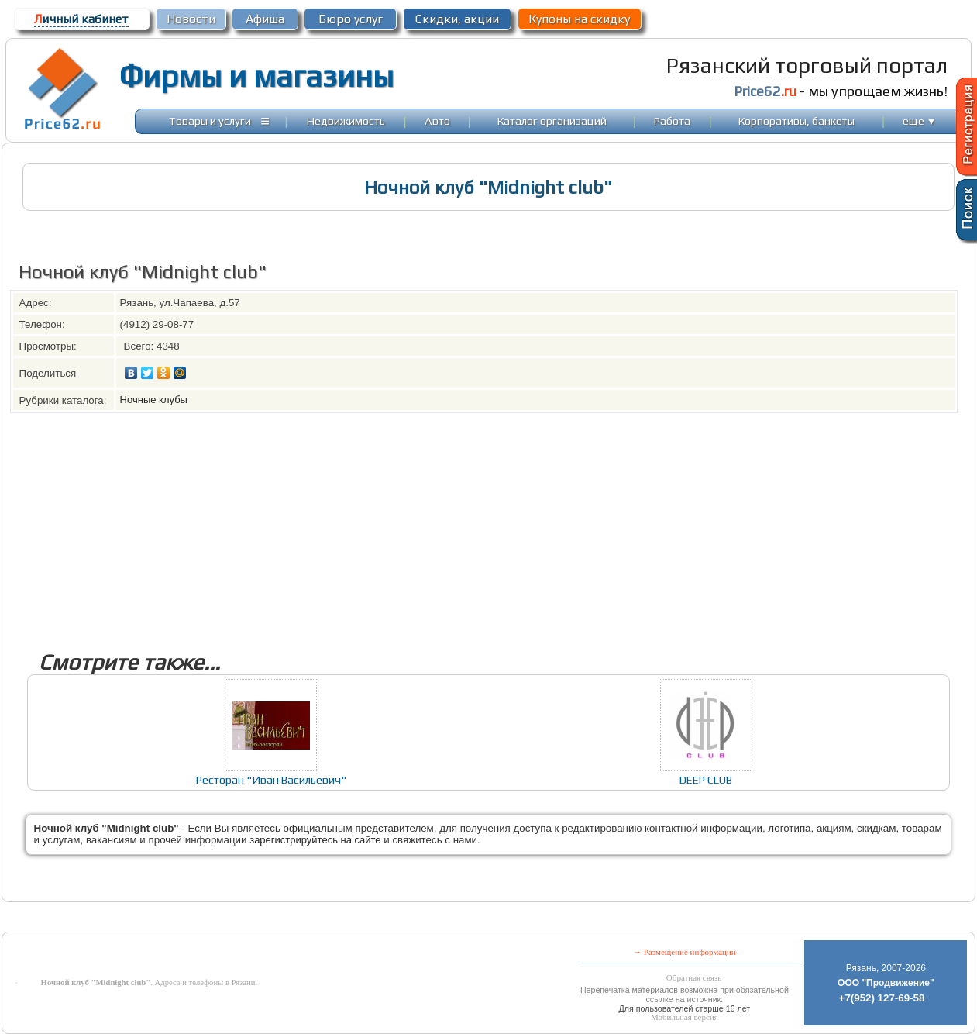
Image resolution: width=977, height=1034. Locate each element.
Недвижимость (346, 120)
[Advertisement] (475, 521)
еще (919, 120)
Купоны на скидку (579, 19)
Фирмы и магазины (256, 76)
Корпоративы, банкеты (796, 120)
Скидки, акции (457, 19)
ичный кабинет (81, 19)
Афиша (265, 19)
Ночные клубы (153, 399)
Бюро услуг (350, 19)
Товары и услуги (210, 120)
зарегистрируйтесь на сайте (314, 840)
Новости (191, 19)
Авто (437, 120)
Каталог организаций (552, 120)
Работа (672, 120)
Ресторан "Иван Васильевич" (271, 779)
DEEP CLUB (705, 779)
